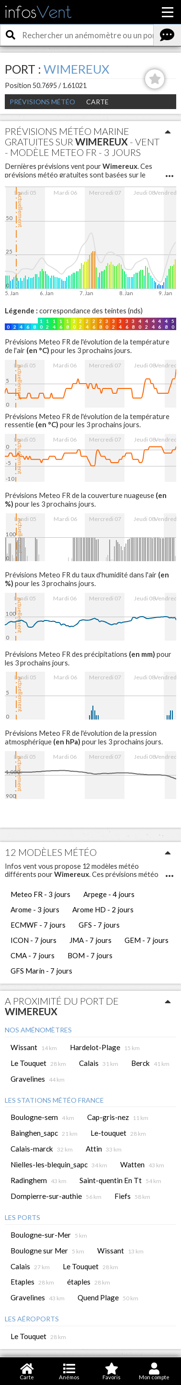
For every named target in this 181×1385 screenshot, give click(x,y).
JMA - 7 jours (90, 940)
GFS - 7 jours (99, 924)
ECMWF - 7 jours (38, 924)
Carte (97, 102)
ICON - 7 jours (34, 940)
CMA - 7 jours (33, 955)
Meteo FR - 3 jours (40, 894)
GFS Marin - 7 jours (41, 970)
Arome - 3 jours (35, 909)
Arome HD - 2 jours (103, 909)
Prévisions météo (42, 102)
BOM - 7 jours (90, 955)
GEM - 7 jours (146, 940)
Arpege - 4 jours (109, 894)
